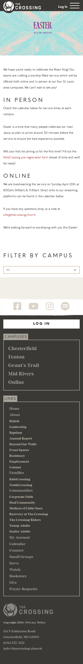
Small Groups (21, 556)
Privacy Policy (35, 622)
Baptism (15, 432)
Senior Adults (19, 531)
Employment (19, 461)
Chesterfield (22, 348)
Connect (16, 550)
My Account (19, 537)
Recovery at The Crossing (28, 514)
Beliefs (14, 421)
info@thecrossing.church (19, 215)
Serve (14, 563)
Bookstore (18, 576)
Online (16, 382)
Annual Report (20, 438)
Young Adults (19, 525)
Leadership (18, 427)
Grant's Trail (23, 365)
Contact (15, 467)
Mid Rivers (21, 373)
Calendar (17, 544)
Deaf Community (22, 502)
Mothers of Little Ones (25, 508)
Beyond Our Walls (23, 444)
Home (14, 408)
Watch (15, 569)
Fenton (16, 356)
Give (13, 582)
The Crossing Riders (25, 520)
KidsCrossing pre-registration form (25, 157)
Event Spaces (19, 450)
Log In (63, 7)
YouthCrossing (20, 485)
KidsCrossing (19, 479)
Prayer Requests (23, 589)
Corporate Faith (21, 496)
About (14, 414)
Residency (17, 455)
